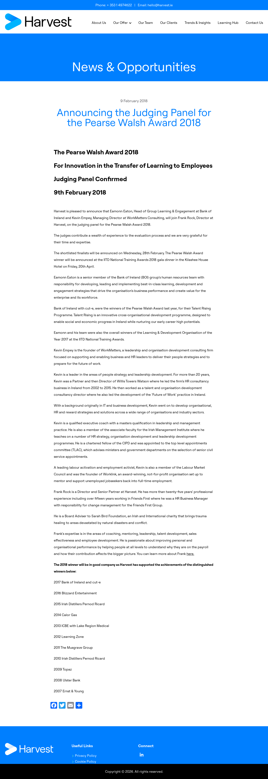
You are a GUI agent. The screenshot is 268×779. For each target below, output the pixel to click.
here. (190, 554)
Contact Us (254, 23)
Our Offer (120, 23)
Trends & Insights (197, 23)
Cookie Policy (85, 761)
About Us (99, 23)
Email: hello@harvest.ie (155, 5)
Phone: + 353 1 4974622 (113, 5)
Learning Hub (228, 23)
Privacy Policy (86, 755)
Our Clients (168, 23)
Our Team (145, 23)
